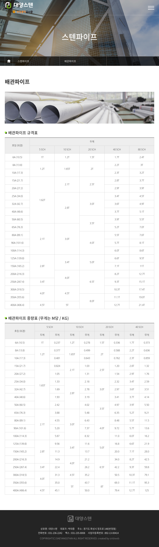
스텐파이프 (23, 61)
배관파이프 (70, 61)
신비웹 (19, 5)
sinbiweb (114, 538)
